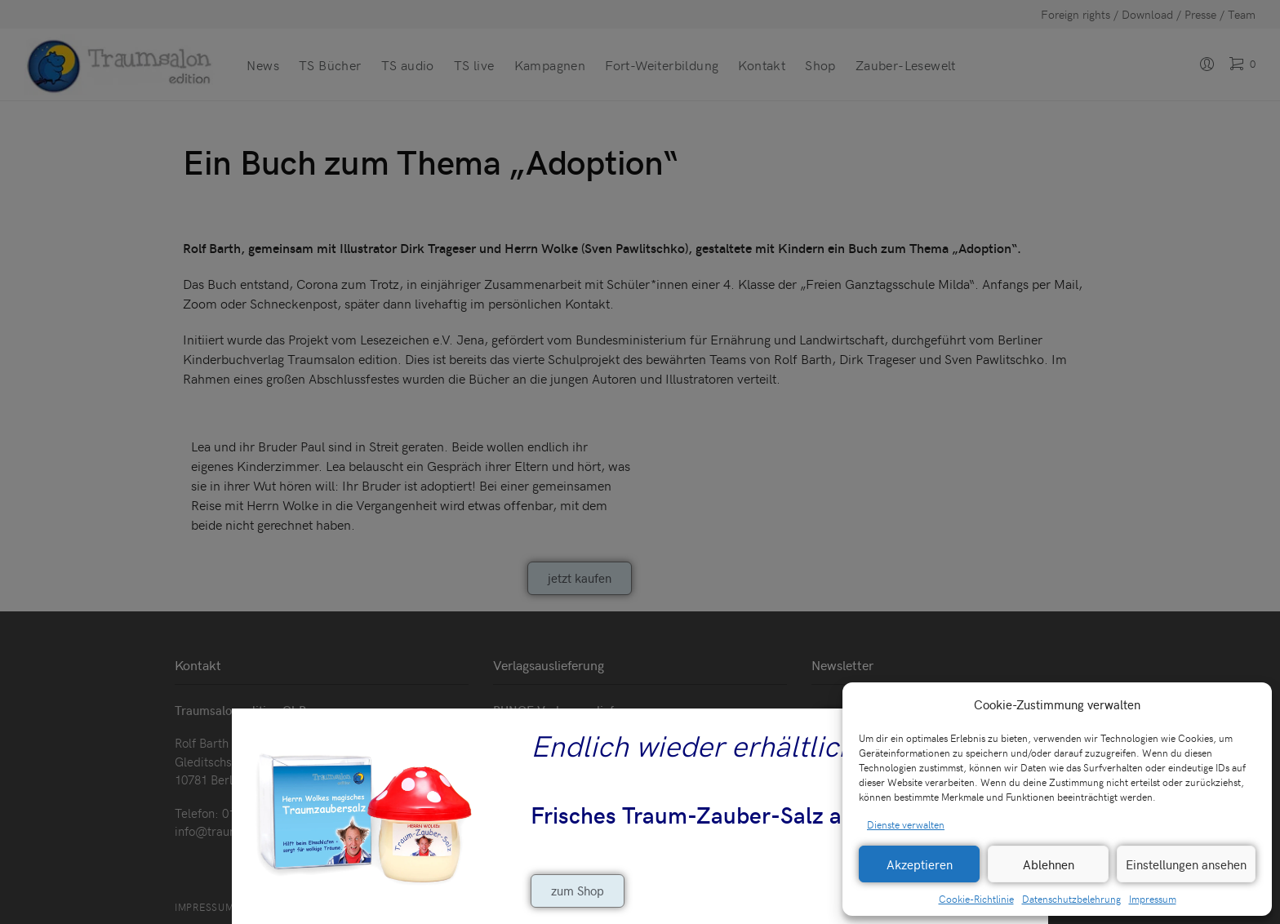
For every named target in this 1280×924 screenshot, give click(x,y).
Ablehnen (1048, 864)
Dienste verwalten (905, 824)
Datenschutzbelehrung (1071, 898)
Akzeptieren (920, 864)
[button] (1247, 704)
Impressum (1152, 898)
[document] (640, 462)
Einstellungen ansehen (1186, 864)
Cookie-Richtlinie (976, 898)
